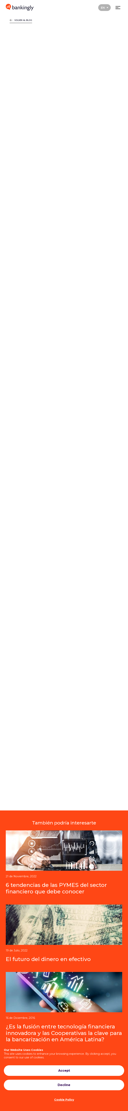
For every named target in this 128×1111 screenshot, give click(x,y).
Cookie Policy (64, 1099)
